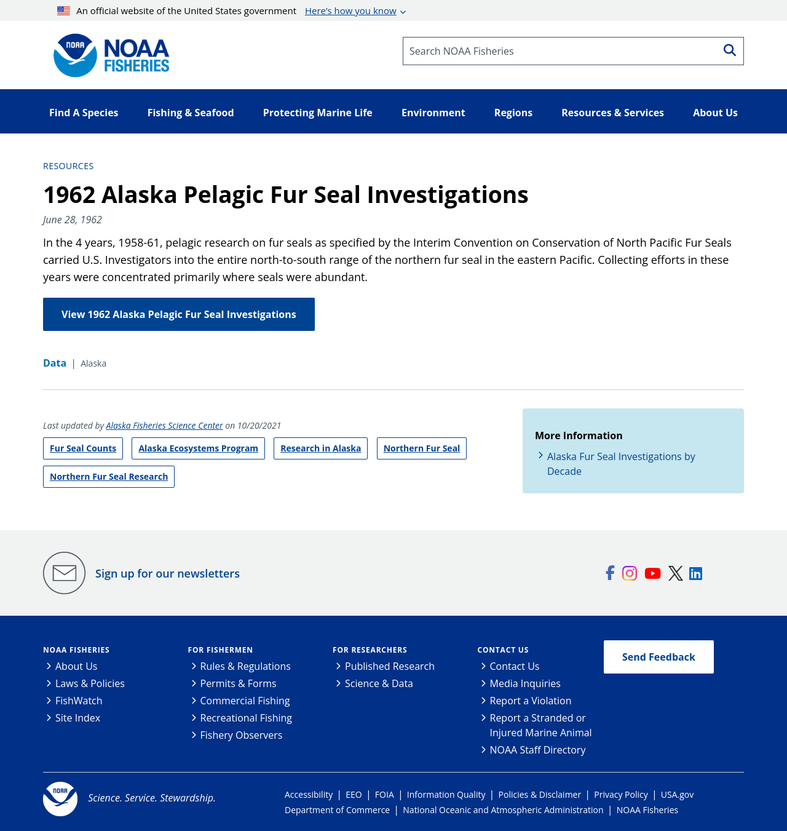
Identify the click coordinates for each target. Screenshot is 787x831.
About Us (76, 666)
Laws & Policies (90, 683)
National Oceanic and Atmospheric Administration (503, 810)
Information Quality (446, 794)
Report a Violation (531, 700)
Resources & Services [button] (612, 112)
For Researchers (370, 650)
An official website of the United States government (227, 10)
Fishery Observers (241, 735)
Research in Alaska (320, 448)
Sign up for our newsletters (167, 573)
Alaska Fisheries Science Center (164, 425)
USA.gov (677, 794)
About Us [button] (715, 112)
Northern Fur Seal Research (109, 476)
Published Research (390, 666)
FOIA (384, 794)
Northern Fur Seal (422, 448)
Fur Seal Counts (83, 448)
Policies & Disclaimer (540, 794)
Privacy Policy (620, 794)
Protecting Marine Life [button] (318, 112)
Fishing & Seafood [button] (191, 112)
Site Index (77, 718)
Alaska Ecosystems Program (198, 448)
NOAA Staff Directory (538, 750)
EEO (354, 794)
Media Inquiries (525, 683)
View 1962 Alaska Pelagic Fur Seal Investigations (178, 314)
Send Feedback (658, 657)
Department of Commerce (337, 810)
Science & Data (379, 683)
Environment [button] (433, 112)
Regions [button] (513, 112)
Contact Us (503, 650)
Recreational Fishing (246, 718)
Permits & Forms (238, 683)
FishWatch (79, 700)
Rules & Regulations (245, 666)
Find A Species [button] (84, 112)
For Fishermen (220, 650)
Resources (68, 166)
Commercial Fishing (245, 700)
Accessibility (309, 794)
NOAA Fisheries (76, 650)
